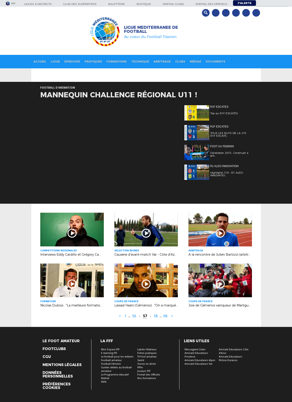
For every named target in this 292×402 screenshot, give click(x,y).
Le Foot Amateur (61, 341)
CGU (47, 357)
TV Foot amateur (147, 356)
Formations (116, 61)
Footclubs (54, 349)
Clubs (180, 61)
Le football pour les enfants (117, 356)
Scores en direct (146, 363)
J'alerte (244, 3)
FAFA (103, 381)
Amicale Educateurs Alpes (200, 360)
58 (156, 316)
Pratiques (93, 61)
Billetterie (116, 4)
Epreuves (72, 61)
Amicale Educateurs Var (199, 363)
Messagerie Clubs (195, 349)
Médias (195, 61)
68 (165, 316)
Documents (215, 61)
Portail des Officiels (148, 374)
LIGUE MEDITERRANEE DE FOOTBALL (151, 29)
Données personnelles (58, 374)
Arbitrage (162, 61)
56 (134, 316)
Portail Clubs (173, 4)
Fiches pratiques (147, 353)
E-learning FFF (109, 353)
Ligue (55, 61)
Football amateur (111, 360)
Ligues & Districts (38, 4)
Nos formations (146, 378)
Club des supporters (80, 4)
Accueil (40, 61)
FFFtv (140, 367)
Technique (140, 61)
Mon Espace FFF (110, 349)
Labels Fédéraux (146, 349)
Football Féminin (111, 363)
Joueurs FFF (143, 371)
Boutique (144, 4)
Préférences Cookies (56, 386)
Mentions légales (62, 365)
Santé (140, 360)
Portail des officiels (211, 4)
